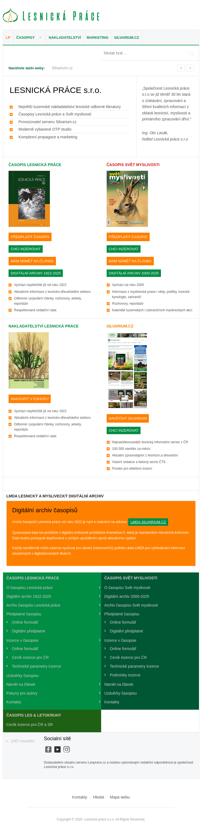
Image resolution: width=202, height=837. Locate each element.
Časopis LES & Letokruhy (33, 715)
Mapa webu (120, 797)
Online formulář (25, 622)
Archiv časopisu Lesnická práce (33, 605)
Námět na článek (20, 684)
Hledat (98, 797)
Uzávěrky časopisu (22, 675)
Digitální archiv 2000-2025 (126, 596)
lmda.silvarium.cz (148, 522)
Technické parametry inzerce (36, 666)
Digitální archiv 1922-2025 (28, 596)
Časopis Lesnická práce (35, 165)
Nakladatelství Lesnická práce (44, 326)
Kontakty (13, 702)
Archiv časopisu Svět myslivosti (131, 605)
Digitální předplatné (28, 631)
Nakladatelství (65, 37)
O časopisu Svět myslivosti (127, 587)
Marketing (98, 37)
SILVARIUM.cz (120, 326)
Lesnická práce (51, 15)
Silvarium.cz (126, 37)
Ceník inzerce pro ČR (30, 657)
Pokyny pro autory (21, 693)
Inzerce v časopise (22, 640)
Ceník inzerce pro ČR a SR (29, 724)
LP (8, 37)
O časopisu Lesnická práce (29, 587)
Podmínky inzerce (125, 675)
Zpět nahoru (23, 741)
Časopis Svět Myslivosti (133, 165)
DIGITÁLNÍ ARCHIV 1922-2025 (36, 273)
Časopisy (25, 37)
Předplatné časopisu (23, 614)
